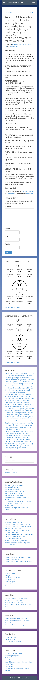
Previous (9, 12)
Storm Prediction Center (13, 538)
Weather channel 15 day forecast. (16, 541)
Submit (8, 252)
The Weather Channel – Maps (15, 503)
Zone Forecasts (10, 545)
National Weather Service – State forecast (19, 534)
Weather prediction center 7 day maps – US (19, 543)
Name (7, 229)
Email (7, 236)
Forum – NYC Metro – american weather (18, 561)
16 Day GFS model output (13, 654)
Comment (8, 207)
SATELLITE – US (10, 637)
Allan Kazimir (13, 46)
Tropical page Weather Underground (17, 668)
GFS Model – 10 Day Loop (13, 600)
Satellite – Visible (10, 639)
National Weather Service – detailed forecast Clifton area (17, 531)
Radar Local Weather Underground (16, 625)
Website (7, 244)
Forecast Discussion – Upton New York (18, 526)
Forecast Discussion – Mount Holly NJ (17, 524)
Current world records (12, 489)
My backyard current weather (14, 493)
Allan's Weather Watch (13, 2)
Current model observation (14, 485)
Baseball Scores (10, 573)
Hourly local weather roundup (15, 491)
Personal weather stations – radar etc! (17, 621)
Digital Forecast (10, 658)
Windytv (7, 670)
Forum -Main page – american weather (18, 557)
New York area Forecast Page (15, 536)
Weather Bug (9, 506)
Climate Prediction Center (13, 522)
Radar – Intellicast (11, 623)
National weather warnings (14, 495)
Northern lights (10, 582)
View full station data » (12, 308)
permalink (29, 194)
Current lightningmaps (12, 656)
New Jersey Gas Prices (12, 578)
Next (31, 12)
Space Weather (10, 584)
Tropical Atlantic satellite (13, 641)
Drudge (7, 576)
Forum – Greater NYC (12, 559)
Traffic (7, 586)
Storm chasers (9, 666)
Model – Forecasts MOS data (14, 602)
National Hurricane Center (13, 528)
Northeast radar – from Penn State (16, 619)
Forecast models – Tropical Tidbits (16, 598)
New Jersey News (11, 580)
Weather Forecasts (28, 192)
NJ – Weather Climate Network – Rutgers (18, 501)
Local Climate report (11, 660)
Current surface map (12, 487)
